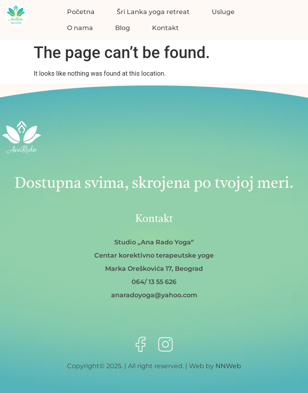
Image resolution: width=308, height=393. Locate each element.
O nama (80, 28)
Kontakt (165, 28)
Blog (122, 28)
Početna (81, 12)
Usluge (223, 12)
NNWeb (228, 366)
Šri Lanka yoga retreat (153, 12)
